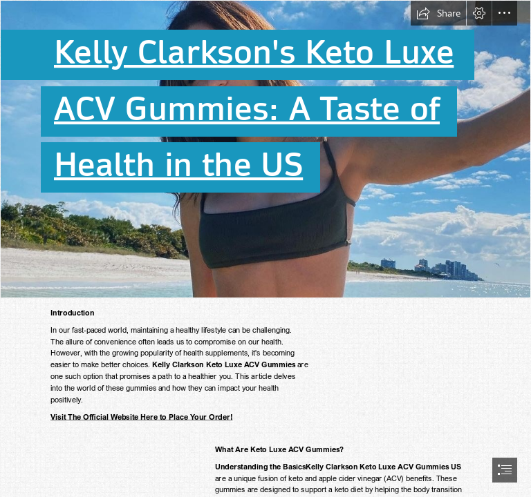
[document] (265, 248)
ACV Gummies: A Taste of (247, 108)
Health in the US (178, 165)
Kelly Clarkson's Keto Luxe (254, 53)
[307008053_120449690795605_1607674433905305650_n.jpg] (265, 149)
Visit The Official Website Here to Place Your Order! (141, 416)
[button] (438, 13)
